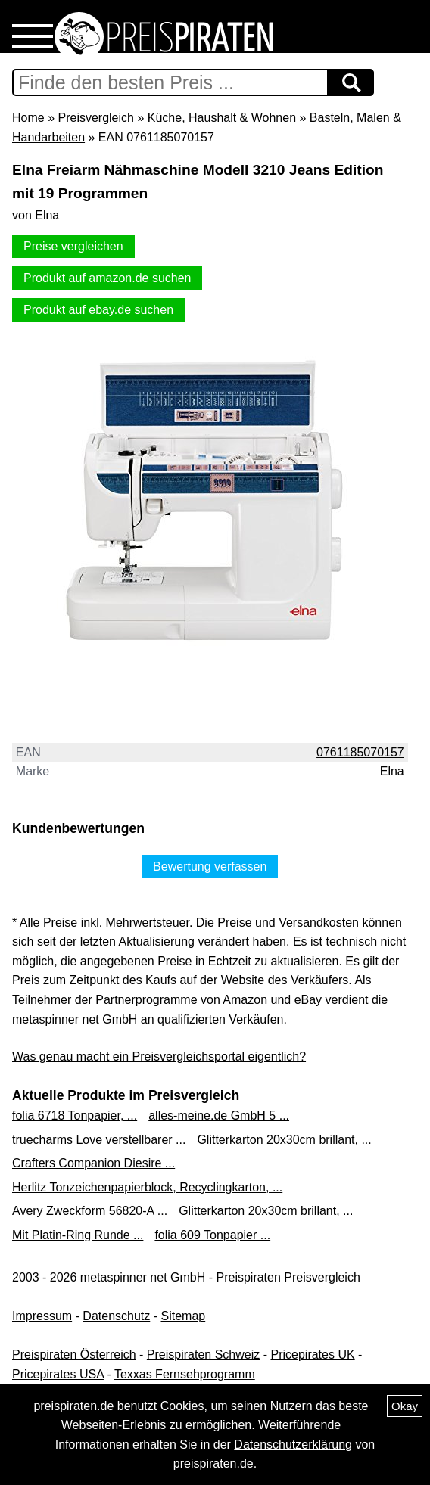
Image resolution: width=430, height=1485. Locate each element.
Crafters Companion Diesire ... (93, 1163)
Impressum (42, 1315)
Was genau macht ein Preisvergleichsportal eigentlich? (159, 1056)
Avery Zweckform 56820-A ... (89, 1210)
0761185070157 (360, 752)
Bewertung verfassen (209, 866)
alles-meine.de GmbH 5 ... (218, 1115)
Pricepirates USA (58, 1374)
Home (28, 117)
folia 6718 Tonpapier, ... (74, 1115)
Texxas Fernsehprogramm (184, 1374)
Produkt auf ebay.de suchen (98, 309)
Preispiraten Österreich (74, 1354)
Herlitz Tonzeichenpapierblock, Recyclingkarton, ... (147, 1187)
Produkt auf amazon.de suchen (107, 278)
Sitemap (183, 1315)
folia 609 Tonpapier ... (212, 1235)
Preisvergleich (95, 117)
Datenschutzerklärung (293, 1444)
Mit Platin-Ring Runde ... (77, 1235)
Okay (404, 1406)
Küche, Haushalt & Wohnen (222, 117)
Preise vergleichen (73, 246)
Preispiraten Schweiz (203, 1354)
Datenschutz (116, 1315)
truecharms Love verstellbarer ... (98, 1139)
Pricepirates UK (312, 1354)
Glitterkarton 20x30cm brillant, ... (284, 1139)
